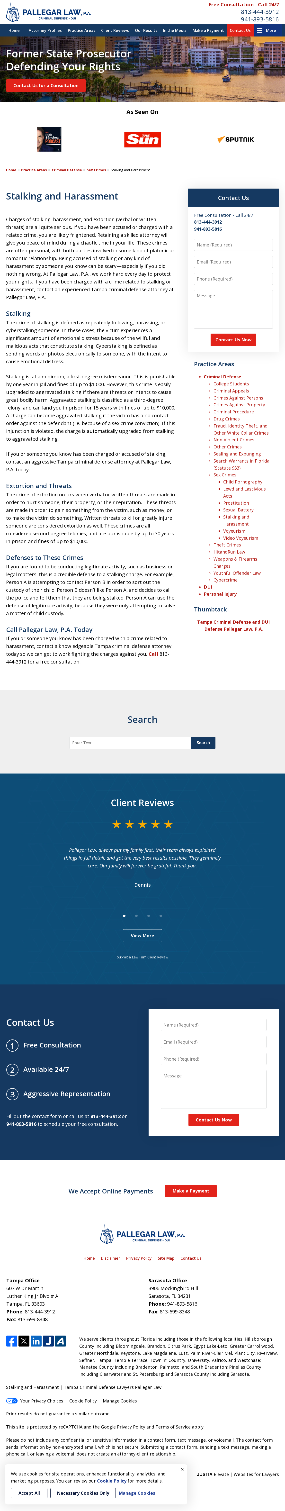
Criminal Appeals (231, 391)
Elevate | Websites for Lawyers (238, 1474)
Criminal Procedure (234, 412)
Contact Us (240, 30)
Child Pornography (242, 482)
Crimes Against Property (239, 405)
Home (14, 30)
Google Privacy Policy (123, 1427)
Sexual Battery (238, 510)
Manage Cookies (120, 1401)
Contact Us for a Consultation (46, 85)
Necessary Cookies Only (83, 1493)
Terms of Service (173, 1427)
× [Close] (182, 1469)
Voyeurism (234, 531)
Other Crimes (228, 447)
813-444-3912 (260, 12)
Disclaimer (110, 1258)
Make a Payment (208, 30)
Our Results (146, 30)
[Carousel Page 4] (161, 916)
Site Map (166, 1258)
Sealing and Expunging (237, 454)
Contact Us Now (233, 340)
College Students (231, 384)
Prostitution (236, 503)
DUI (208, 587)
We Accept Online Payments (111, 1191)
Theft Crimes (227, 545)
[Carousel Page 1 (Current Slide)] (124, 916)
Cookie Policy (83, 1401)
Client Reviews (115, 30)
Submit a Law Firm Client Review (142, 957)
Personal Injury (220, 594)
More (271, 30)
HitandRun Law (229, 552)
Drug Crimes (227, 419)
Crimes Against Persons (238, 398)
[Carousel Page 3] (148, 916)
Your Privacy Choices (34, 1401)
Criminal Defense (67, 170)
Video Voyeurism (240, 538)
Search (203, 742)
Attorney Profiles (45, 30)
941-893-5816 (260, 19)
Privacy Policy (139, 1258)
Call (153, 654)
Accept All (29, 1493)
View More (142, 935)
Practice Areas (81, 30)
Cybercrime (226, 580)
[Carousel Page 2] (136, 916)
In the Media (175, 30)
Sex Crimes (96, 170)
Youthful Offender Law (237, 573)
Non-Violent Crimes (234, 440)
